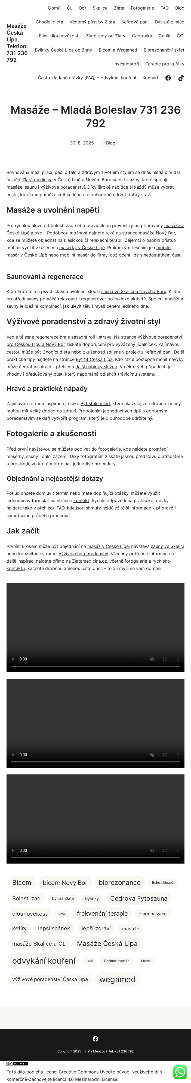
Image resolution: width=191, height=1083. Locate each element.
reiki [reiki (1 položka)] (90, 961)
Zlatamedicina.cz (89, 561)
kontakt (81, 500)
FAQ (60, 508)
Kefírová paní (157, 352)
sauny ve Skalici (167, 546)
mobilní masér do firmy (83, 255)
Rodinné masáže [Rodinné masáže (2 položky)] (117, 961)
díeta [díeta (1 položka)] (62, 913)
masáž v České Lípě (108, 546)
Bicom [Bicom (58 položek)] (21, 882)
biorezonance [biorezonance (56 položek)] (120, 882)
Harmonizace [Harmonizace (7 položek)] (153, 913)
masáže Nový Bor (157, 233)
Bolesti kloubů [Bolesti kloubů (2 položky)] (163, 882)
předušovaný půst (44, 374)
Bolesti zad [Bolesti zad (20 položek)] (26, 898)
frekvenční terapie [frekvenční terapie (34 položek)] (102, 913)
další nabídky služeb (96, 366)
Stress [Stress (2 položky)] (145, 961)
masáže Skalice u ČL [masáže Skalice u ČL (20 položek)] (39, 943)
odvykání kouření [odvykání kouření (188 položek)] (43, 961)
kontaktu (16, 568)
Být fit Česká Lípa (94, 359)
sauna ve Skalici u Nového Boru (133, 291)
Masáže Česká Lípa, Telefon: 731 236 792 (17, 43)
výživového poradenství (83, 553)
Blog (110, 143)
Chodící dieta (56, 352)
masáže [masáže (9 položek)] (130, 928)
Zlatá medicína (37, 179)
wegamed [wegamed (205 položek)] (117, 979)
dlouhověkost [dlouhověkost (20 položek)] (29, 913)
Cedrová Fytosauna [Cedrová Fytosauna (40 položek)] (139, 898)
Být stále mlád (95, 403)
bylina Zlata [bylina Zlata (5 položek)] (63, 898)
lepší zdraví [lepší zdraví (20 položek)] (96, 928)
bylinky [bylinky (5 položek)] (92, 898)
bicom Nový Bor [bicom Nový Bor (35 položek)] (65, 882)
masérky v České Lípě (82, 247)
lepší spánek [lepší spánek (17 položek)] (54, 928)
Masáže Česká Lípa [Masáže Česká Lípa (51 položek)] (107, 944)
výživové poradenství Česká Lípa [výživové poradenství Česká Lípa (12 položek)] (50, 979)
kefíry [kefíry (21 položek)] (19, 928)
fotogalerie (109, 449)
